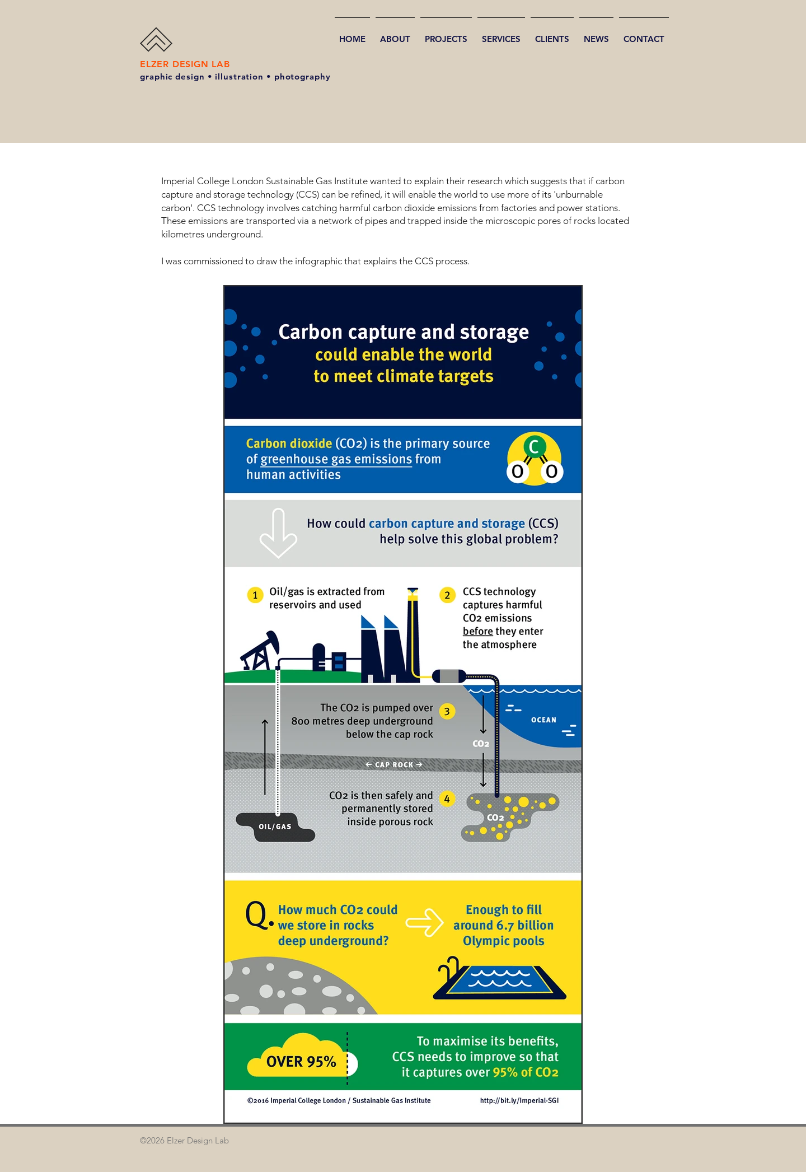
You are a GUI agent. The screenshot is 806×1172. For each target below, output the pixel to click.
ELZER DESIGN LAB (185, 64)
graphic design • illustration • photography (235, 76)
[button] (446, 34)
